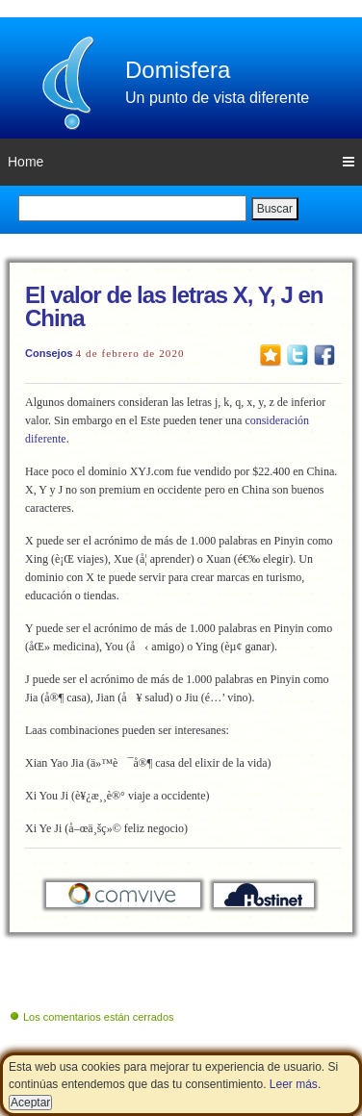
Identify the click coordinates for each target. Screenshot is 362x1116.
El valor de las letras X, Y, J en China (174, 306)
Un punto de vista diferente (217, 97)
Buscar (275, 209)
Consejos (49, 353)
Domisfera (177, 70)
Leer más (294, 1084)
